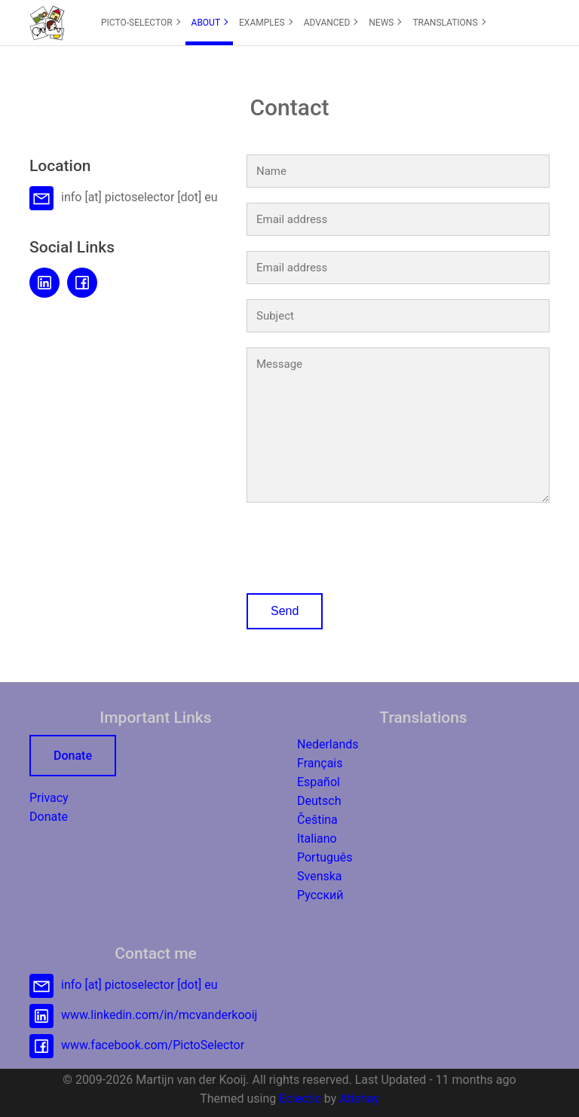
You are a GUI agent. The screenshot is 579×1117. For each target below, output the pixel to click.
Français (320, 763)
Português (325, 857)
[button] (47, 22)
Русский (320, 895)
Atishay (359, 1098)
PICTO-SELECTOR (140, 22)
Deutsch (319, 801)
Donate (73, 755)
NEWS (385, 22)
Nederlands (328, 744)
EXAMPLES (266, 22)
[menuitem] (140, 22)
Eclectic (300, 1098)
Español (318, 782)
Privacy (49, 798)
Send (285, 610)
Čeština (317, 820)
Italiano (317, 838)
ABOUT (209, 22)
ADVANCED (331, 22)
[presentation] (361, 545)
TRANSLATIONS (448, 22)
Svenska (319, 876)
